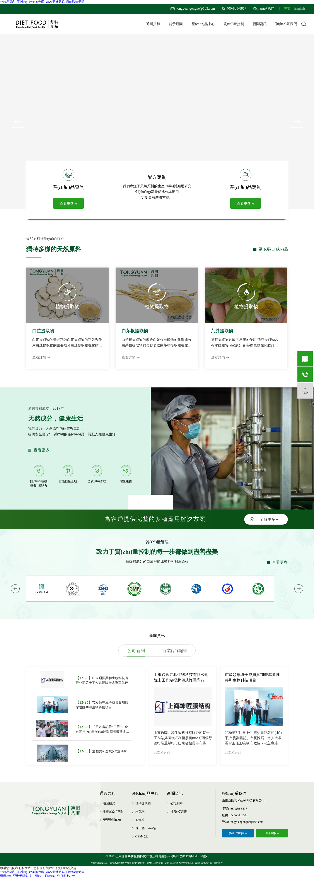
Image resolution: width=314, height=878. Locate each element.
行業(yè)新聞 (179, 811)
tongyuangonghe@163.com (193, 8)
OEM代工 (141, 836)
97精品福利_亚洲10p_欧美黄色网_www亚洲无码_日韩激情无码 (42, 1)
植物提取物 (143, 803)
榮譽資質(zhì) (112, 820)
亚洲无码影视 (22, 876)
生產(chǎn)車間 (113, 811)
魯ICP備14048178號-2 (194, 856)
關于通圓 (176, 24)
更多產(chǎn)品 (273, 249)
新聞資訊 (260, 24)
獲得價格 (272, 833)
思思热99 (6, 876)
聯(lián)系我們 (263, 8)
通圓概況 (109, 803)
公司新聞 (176, 803)
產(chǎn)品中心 (203, 24)
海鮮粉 (140, 820)
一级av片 (38, 876)
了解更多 (269, 519)
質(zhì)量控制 (234, 24)
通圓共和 (153, 24)
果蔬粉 (140, 811)
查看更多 (68, 203)
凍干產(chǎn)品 (145, 828)
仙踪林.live (68, 876)
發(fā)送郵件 (238, 833)
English (299, 8)
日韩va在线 (52, 876)
